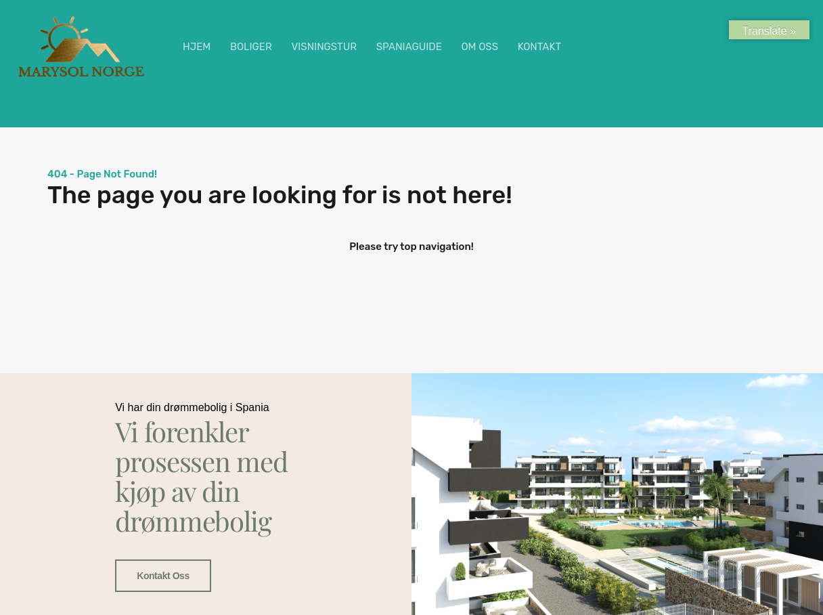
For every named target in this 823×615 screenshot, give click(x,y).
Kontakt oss (163, 576)
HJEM (196, 47)
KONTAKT (539, 47)
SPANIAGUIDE (409, 47)
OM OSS (479, 47)
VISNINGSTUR (324, 47)
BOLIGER (251, 47)
